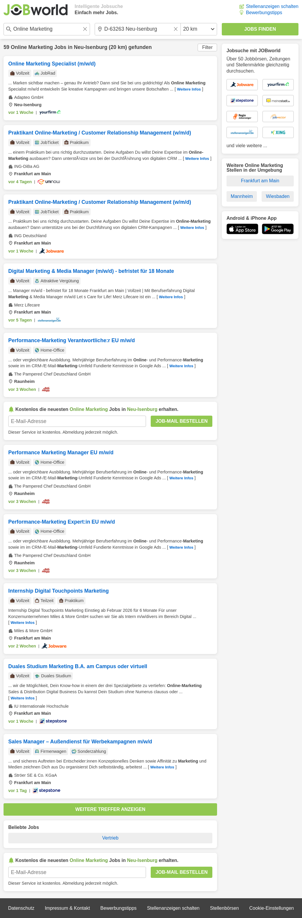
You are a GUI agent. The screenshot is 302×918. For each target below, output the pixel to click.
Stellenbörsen (224, 908)
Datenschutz (21, 908)
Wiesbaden (278, 196)
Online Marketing (32, 47)
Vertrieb (110, 837)
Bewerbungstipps (264, 12)
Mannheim (242, 196)
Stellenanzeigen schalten (272, 6)
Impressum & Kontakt (67, 908)
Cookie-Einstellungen (271, 908)
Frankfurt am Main (260, 180)
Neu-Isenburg (90, 47)
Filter (207, 47)
